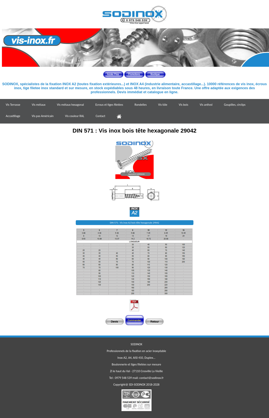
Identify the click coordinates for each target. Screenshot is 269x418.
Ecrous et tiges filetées (109, 104)
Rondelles (140, 104)
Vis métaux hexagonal (70, 104)
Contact (100, 116)
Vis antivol (206, 104)
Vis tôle (162, 104)
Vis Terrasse (13, 104)
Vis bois (183, 104)
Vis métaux (38, 104)
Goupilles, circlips (234, 104)
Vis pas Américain (43, 116)
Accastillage (13, 116)
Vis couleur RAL (74, 116)
